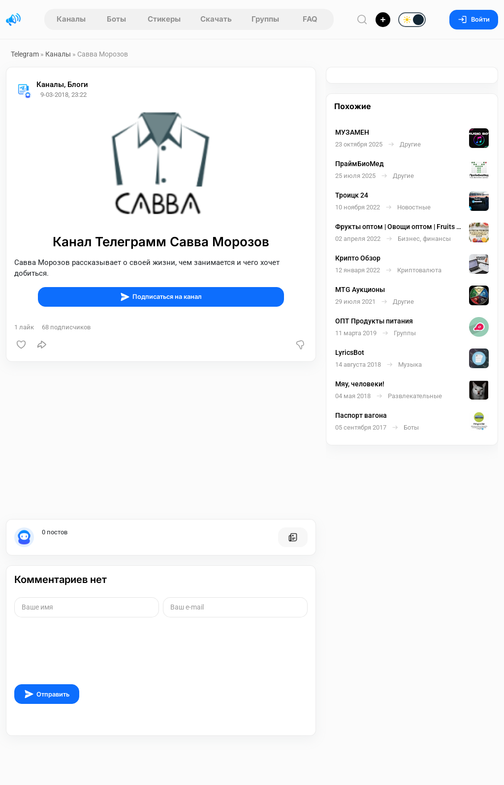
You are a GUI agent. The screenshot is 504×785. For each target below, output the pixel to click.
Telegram (25, 54)
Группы (265, 19)
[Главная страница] (13, 19)
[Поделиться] (42, 344)
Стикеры (164, 19)
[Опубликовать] (383, 19)
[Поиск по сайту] (362, 19)
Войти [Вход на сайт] (474, 19)
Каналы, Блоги (62, 84)
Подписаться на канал (161, 297)
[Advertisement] (161, 440)
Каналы (71, 19)
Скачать (216, 19)
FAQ (310, 19)
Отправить (46, 694)
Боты (116, 19)
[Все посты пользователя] (293, 537)
